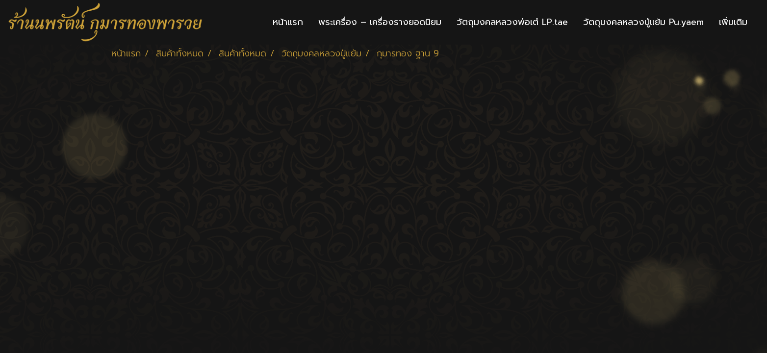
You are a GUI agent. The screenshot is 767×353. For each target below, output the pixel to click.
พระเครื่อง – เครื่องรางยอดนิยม (379, 22)
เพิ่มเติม (733, 22)
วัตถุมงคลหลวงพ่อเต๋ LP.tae (512, 22)
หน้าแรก (288, 22)
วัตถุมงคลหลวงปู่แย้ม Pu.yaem (643, 22)
